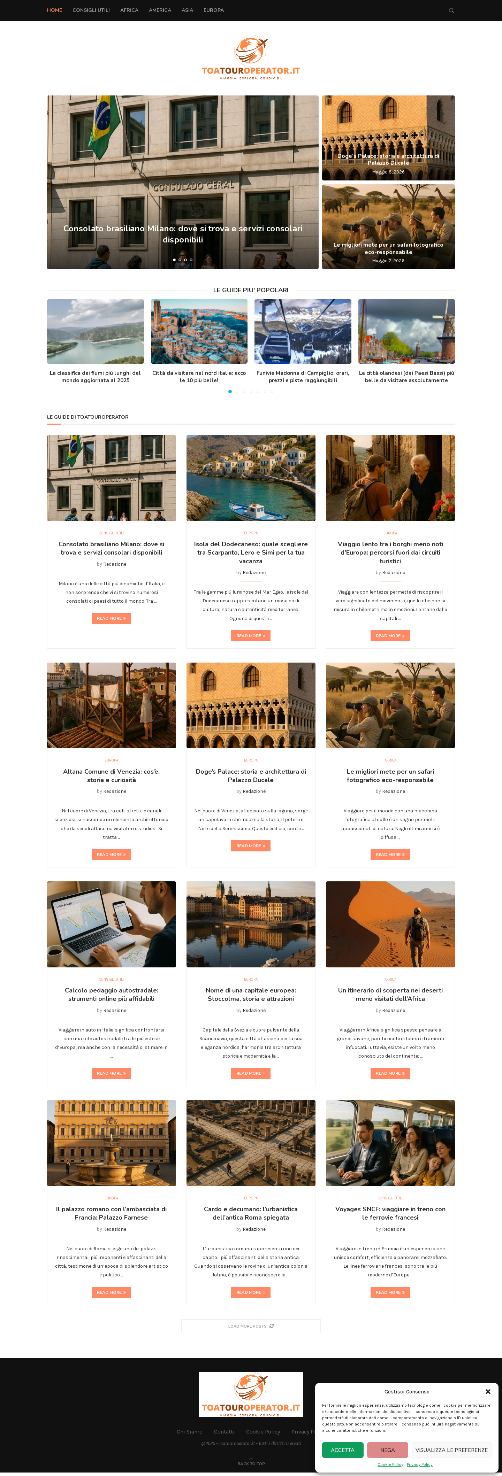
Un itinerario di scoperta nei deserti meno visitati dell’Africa (390, 997)
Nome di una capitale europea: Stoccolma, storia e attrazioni (251, 997)
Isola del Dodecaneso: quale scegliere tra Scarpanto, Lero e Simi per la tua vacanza (251, 553)
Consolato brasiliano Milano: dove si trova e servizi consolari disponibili (182, 234)
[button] (488, 1391)
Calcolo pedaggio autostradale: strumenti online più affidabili (111, 997)
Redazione (114, 565)
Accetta (343, 1450)
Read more (111, 619)
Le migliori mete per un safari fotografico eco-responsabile (388, 248)
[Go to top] (251, 1467)
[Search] (451, 10)
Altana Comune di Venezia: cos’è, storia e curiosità (111, 777)
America (160, 10)
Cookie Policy (390, 1464)
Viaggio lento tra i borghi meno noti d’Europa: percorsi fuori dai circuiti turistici (390, 553)
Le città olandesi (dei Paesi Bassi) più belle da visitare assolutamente (406, 377)
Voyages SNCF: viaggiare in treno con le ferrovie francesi (390, 1216)
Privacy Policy (420, 1464)
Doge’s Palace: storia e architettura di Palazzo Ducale (388, 159)
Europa (214, 10)
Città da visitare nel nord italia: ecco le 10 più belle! (199, 377)
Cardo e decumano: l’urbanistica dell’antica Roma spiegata (251, 1216)
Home (54, 10)
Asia (187, 10)
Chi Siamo (190, 1435)
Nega (387, 1450)
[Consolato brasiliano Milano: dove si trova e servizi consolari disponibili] (183, 182)
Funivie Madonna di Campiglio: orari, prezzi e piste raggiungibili (303, 377)
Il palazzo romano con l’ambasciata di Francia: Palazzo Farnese (111, 1216)
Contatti (224, 1435)
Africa (129, 10)
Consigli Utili (91, 10)
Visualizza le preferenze (452, 1450)
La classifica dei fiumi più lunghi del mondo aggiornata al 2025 (95, 377)
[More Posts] (251, 1329)
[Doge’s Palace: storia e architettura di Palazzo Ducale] (388, 137)
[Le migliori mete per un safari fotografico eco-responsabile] (388, 226)
